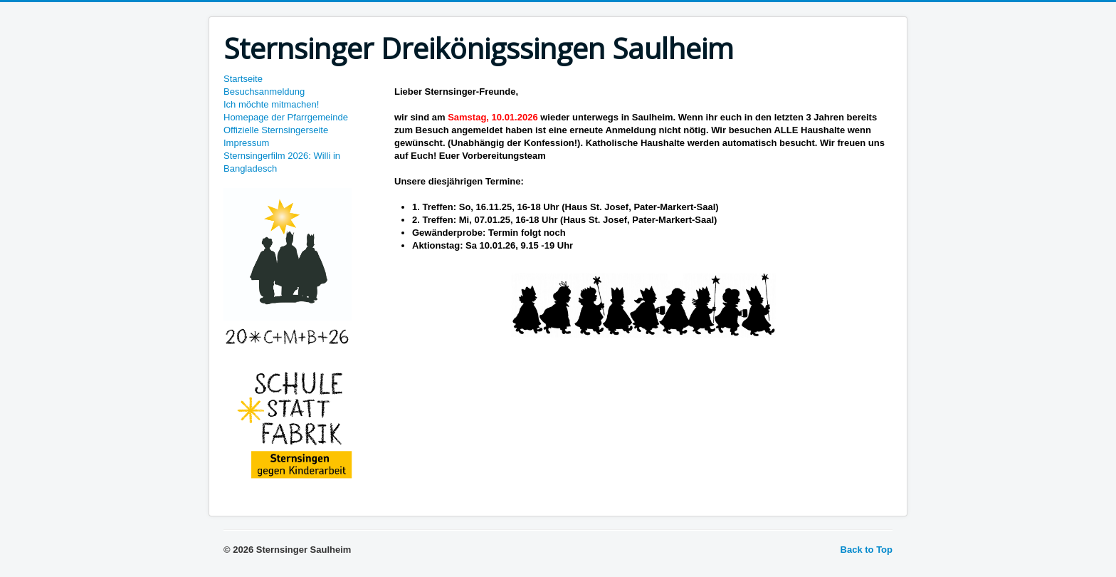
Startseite (243, 78)
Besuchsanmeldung (264, 91)
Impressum (246, 142)
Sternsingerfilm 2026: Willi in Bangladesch (281, 162)
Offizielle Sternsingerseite (275, 130)
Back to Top (867, 549)
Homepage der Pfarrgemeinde (285, 117)
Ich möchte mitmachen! (271, 104)
